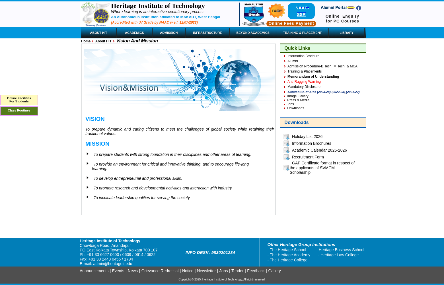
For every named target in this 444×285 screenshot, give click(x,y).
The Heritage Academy (290, 255)
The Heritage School (288, 249)
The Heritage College (288, 260)
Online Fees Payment (291, 23)
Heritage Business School (341, 249)
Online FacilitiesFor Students (19, 99)
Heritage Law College (340, 255)
